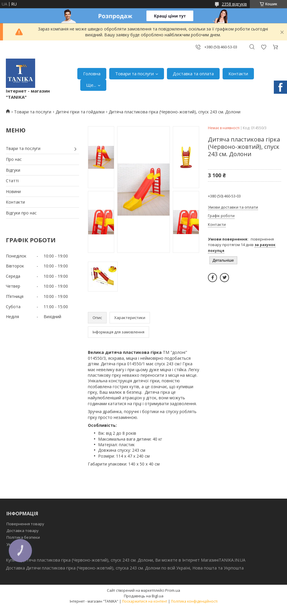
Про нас (14, 159)
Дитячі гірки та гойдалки (80, 112)
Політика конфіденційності (194, 601)
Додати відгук (263, 47)
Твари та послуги (23, 148)
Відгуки (13, 170)
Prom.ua (172, 590)
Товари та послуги (134, 73)
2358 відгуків (234, 4)
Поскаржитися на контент (144, 601)
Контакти (238, 73)
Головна (91, 73)
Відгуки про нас (21, 213)
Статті (12, 180)
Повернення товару (25, 523)
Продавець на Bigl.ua (143, 596)
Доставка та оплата (193, 73)
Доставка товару (22, 530)
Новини (13, 191)
